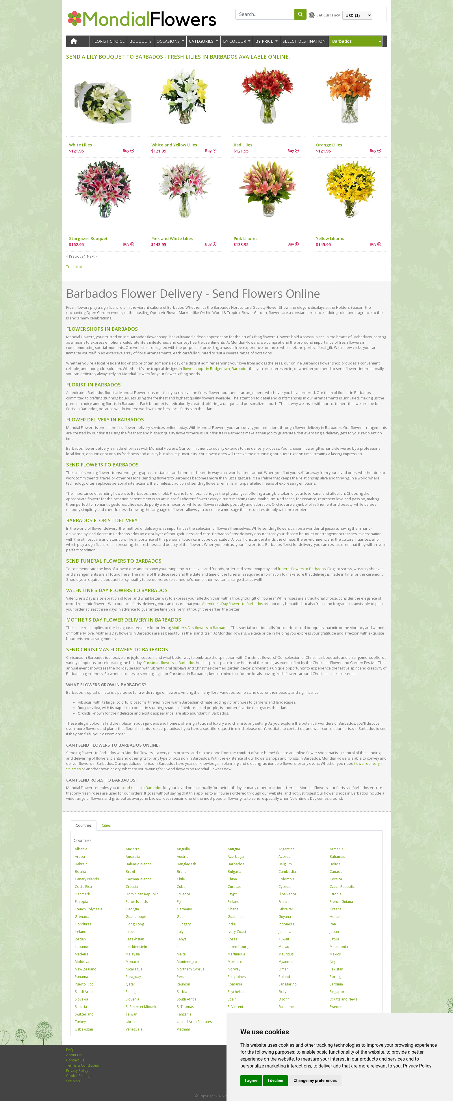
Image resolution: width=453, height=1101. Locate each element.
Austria (182, 856)
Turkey (80, 1021)
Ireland (80, 931)
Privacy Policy (417, 1066)
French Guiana (341, 901)
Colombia (287, 879)
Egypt (232, 894)
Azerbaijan (236, 856)
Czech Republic (342, 886)
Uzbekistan (84, 1029)
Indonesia (287, 924)
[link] (417, 1066)
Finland (234, 901)
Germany (184, 909)
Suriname (286, 1006)
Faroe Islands (137, 901)
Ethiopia (81, 901)
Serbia (182, 991)
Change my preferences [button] (315, 1080)
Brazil (130, 871)
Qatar (130, 984)
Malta (181, 954)
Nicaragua (134, 969)
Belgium (285, 864)
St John (284, 999)
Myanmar (286, 961)
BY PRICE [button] (264, 41)
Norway (234, 969)
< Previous (74, 256)
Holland (336, 916)
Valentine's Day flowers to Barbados (232, 603)
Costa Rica (83, 886)
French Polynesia (88, 909)
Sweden (336, 1006)
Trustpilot (74, 266)
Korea (232, 939)
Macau (284, 946)
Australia (133, 856)
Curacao (235, 886)
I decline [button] (275, 1080)
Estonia (335, 894)
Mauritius (286, 954)
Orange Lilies (329, 145)
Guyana (285, 916)
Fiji (179, 901)
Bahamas (337, 856)
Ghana (233, 909)
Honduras (83, 924)
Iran (333, 924)
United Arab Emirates (194, 1021)
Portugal (337, 976)
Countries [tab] (84, 825)
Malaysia (133, 954)
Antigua (234, 849)
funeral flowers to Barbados (302, 568)
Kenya (182, 939)
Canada (336, 871)
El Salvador (287, 894)
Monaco (132, 961)
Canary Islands (87, 879)
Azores (284, 856)
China (232, 879)
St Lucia (81, 1006)
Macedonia (339, 946)
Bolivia (335, 864)
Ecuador (183, 894)
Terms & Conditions (82, 1065)
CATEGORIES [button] (202, 41)
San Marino (288, 984)
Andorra (133, 849)
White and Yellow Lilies (174, 145)
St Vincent (235, 1006)
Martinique (236, 954)
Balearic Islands (138, 864)
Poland (284, 976)
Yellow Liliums (330, 238)
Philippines (237, 976)
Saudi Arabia (85, 991)
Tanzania (184, 1014)
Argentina (286, 849)
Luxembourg (238, 946)
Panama (81, 976)
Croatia (132, 886)
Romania (235, 984)
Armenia (337, 849)
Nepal (334, 961)
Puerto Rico (84, 984)
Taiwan (131, 1014)
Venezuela (134, 1029)
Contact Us (75, 1060)
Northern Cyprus (190, 969)
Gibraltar (286, 909)
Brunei (182, 871)
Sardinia (336, 984)
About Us (73, 1054)
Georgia (132, 909)
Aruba (80, 856)
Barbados (236, 864)
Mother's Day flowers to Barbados (200, 627)
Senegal (132, 991)
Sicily (282, 991)
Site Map (73, 1080)
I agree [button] (251, 1080)
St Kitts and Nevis (343, 999)
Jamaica (285, 931)
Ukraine (132, 1021)
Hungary (184, 924)
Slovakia (81, 999)
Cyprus (284, 886)
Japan (334, 931)
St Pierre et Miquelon (142, 1006)
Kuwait (284, 939)
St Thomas (185, 1006)
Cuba (181, 886)
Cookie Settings (78, 1075)
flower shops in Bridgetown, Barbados (215, 368)
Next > (92, 256)
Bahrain (81, 864)
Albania (81, 849)
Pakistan (336, 969)
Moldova (82, 961)
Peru (180, 976)
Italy (180, 931)
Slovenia (132, 999)
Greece (335, 909)
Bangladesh (186, 864)
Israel (130, 931)
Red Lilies (243, 145)
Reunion (183, 984)
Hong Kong (135, 924)
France (284, 901)
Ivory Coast (237, 931)
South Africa (186, 999)
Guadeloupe (136, 916)
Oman (284, 969)
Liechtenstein (136, 946)
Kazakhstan (135, 939)
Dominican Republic (142, 894)
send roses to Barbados (141, 787)
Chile (181, 879)
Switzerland (84, 1014)
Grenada (82, 916)
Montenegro (187, 961)
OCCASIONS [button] (169, 41)
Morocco (235, 961)
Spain (232, 999)
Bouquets (140, 41)
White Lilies (80, 145)
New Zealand (85, 969)
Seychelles (236, 991)
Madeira (81, 954)
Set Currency (328, 15)
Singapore (338, 991)
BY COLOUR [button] (235, 41)
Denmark (82, 894)
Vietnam (183, 1029)
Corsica (336, 879)
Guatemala (237, 916)
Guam (182, 916)
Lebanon (82, 946)
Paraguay (133, 976)
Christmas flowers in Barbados (169, 662)
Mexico (335, 954)
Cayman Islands (138, 879)
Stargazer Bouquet (88, 238)
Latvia (334, 939)
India (232, 924)
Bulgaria (234, 871)
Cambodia (287, 871)
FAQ (69, 1049)
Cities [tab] (106, 825)
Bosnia (80, 871)
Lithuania (184, 946)
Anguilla (183, 849)
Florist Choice (108, 41)
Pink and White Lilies (172, 238)
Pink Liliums (245, 238)
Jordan (80, 939)
